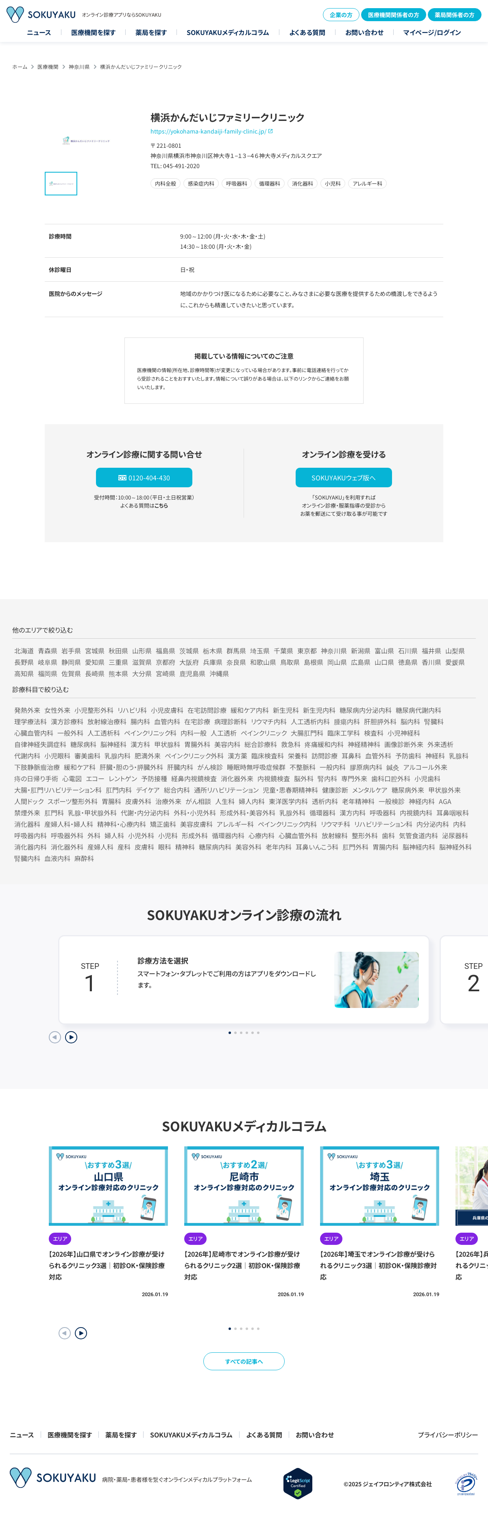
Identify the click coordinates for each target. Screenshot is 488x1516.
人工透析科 (103, 733)
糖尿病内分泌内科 (366, 710)
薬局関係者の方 (455, 15)
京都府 (165, 662)
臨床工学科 (343, 733)
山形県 (142, 650)
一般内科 (333, 767)
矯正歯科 (163, 824)
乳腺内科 (118, 755)
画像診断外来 (403, 744)
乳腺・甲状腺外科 (92, 812)
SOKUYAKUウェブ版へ (344, 477)
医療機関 (48, 66)
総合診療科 (260, 744)
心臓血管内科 (33, 733)
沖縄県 (219, 673)
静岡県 (71, 662)
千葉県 (283, 650)
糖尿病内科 (215, 847)
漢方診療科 (67, 721)
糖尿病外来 (408, 790)
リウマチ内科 (269, 721)
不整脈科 (303, 767)
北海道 (24, 650)
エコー (95, 778)
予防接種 (154, 778)
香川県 (431, 662)
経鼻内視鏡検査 (194, 778)
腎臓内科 (27, 858)
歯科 (388, 835)
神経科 (435, 755)
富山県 (384, 650)
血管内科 (167, 721)
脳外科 (304, 778)
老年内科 (279, 847)
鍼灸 (392, 767)
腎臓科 (434, 721)
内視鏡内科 (416, 812)
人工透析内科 (310, 721)
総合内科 (177, 790)
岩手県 (71, 650)
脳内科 (410, 721)
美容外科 (248, 847)
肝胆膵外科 (380, 721)
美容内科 (227, 744)
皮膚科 (144, 847)
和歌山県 (263, 662)
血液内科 (57, 858)
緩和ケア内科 (250, 710)
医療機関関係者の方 (393, 15)
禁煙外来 (27, 812)
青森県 (47, 650)
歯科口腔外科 (390, 778)
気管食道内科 (418, 835)
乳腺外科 (292, 812)
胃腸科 (111, 801)
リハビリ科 (132, 710)
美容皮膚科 (196, 824)
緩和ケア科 (80, 767)
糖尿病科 (83, 744)
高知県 (24, 673)
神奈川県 (79, 66)
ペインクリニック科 (150, 733)
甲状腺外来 (444, 790)
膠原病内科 (366, 767)
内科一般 (194, 733)
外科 (93, 835)
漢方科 (140, 744)
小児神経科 (404, 733)
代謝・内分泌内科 (145, 812)
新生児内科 (319, 710)
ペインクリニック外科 (194, 755)
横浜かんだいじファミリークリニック (141, 66)
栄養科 (297, 755)
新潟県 (360, 650)
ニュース (39, 32)
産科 (124, 847)
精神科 (185, 847)
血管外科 (378, 755)
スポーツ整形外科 (73, 801)
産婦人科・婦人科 (68, 824)
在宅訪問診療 (207, 710)
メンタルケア (370, 790)
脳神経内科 (419, 847)
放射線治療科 (106, 721)
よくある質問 (307, 32)
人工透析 (224, 733)
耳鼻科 (351, 755)
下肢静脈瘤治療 (37, 767)
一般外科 (70, 733)
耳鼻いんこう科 (317, 847)
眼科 (164, 847)
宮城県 (95, 650)
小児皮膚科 (167, 710)
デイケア (148, 790)
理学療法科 (30, 721)
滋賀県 (142, 662)
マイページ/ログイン (432, 32)
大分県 (142, 673)
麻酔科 (84, 858)
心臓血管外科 (298, 835)
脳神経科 (113, 744)
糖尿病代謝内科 (418, 710)
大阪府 (189, 662)
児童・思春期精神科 (290, 790)
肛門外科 (355, 847)
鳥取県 (290, 662)
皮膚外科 (138, 801)
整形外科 (365, 835)
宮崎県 (165, 673)
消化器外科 (67, 847)
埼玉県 (260, 650)
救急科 (291, 744)
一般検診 (392, 801)
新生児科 (286, 710)
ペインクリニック (264, 733)
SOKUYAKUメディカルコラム (228, 32)
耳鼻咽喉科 (452, 812)
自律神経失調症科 (40, 744)
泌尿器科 (455, 835)
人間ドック (29, 801)
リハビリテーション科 (383, 824)
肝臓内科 (180, 767)
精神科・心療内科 (121, 824)
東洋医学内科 (288, 801)
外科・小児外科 (195, 812)
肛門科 (54, 812)
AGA (445, 801)
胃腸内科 (386, 847)
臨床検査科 (267, 755)
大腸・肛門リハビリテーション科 (58, 790)
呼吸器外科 (67, 835)
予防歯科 (408, 755)
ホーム (19, 66)
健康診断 (335, 790)
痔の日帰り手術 (36, 778)
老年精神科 (358, 801)
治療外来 (168, 801)
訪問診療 (325, 755)
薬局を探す (151, 32)
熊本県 (118, 673)
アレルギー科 (235, 824)
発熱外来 (27, 710)
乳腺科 (458, 755)
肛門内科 (119, 790)
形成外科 (195, 835)
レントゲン (123, 778)
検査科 (373, 733)
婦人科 (114, 835)
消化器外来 (237, 778)
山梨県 (455, 650)
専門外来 (354, 778)
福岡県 (47, 673)
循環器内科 (228, 835)
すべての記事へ (244, 1361)
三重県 (118, 662)
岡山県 (337, 662)
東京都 (307, 650)
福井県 (431, 650)
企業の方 (341, 15)
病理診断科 (230, 721)
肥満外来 (148, 755)
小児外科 (141, 835)
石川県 (408, 650)
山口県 (384, 662)
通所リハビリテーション (226, 790)
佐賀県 (71, 673)
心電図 (72, 778)
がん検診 (210, 767)
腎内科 (327, 778)
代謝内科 (27, 755)
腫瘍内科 (347, 721)
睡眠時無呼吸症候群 (256, 767)
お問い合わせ (364, 32)
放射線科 (335, 835)
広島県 (360, 662)
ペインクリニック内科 (287, 824)
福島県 (165, 650)
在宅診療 (197, 721)
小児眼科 (57, 755)
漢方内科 (353, 812)
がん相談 (198, 801)
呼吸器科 (383, 812)
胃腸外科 (197, 744)
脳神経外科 (455, 847)
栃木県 (212, 650)
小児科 (168, 835)
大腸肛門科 (307, 733)
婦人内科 (252, 801)
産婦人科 (100, 847)
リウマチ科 (335, 824)
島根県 (313, 662)
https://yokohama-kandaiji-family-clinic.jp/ (208, 131)
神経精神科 (364, 744)
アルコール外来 (425, 767)
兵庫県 (212, 662)
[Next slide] (71, 1037)
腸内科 (140, 721)
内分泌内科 (432, 824)
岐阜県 (47, 662)
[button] (81, 1333)
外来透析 (440, 744)
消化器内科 (30, 847)
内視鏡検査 (273, 778)
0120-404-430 (149, 477)
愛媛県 (455, 662)
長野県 (24, 662)
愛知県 (95, 662)
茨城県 (189, 650)
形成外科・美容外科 (247, 812)
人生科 (225, 801)
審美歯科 (87, 755)
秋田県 (118, 650)
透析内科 (325, 801)
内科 (459, 824)
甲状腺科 (167, 744)
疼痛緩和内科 (324, 744)
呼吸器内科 (30, 835)
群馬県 (236, 650)
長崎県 (95, 673)
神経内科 (422, 801)
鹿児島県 (192, 673)
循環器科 (322, 812)
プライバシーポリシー (448, 1434)
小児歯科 (427, 778)
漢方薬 (237, 755)
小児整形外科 (93, 710)
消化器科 (27, 824)
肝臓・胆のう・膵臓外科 (131, 767)
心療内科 (261, 835)
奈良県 (236, 662)
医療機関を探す (93, 32)
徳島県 (408, 662)
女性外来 (57, 710)
